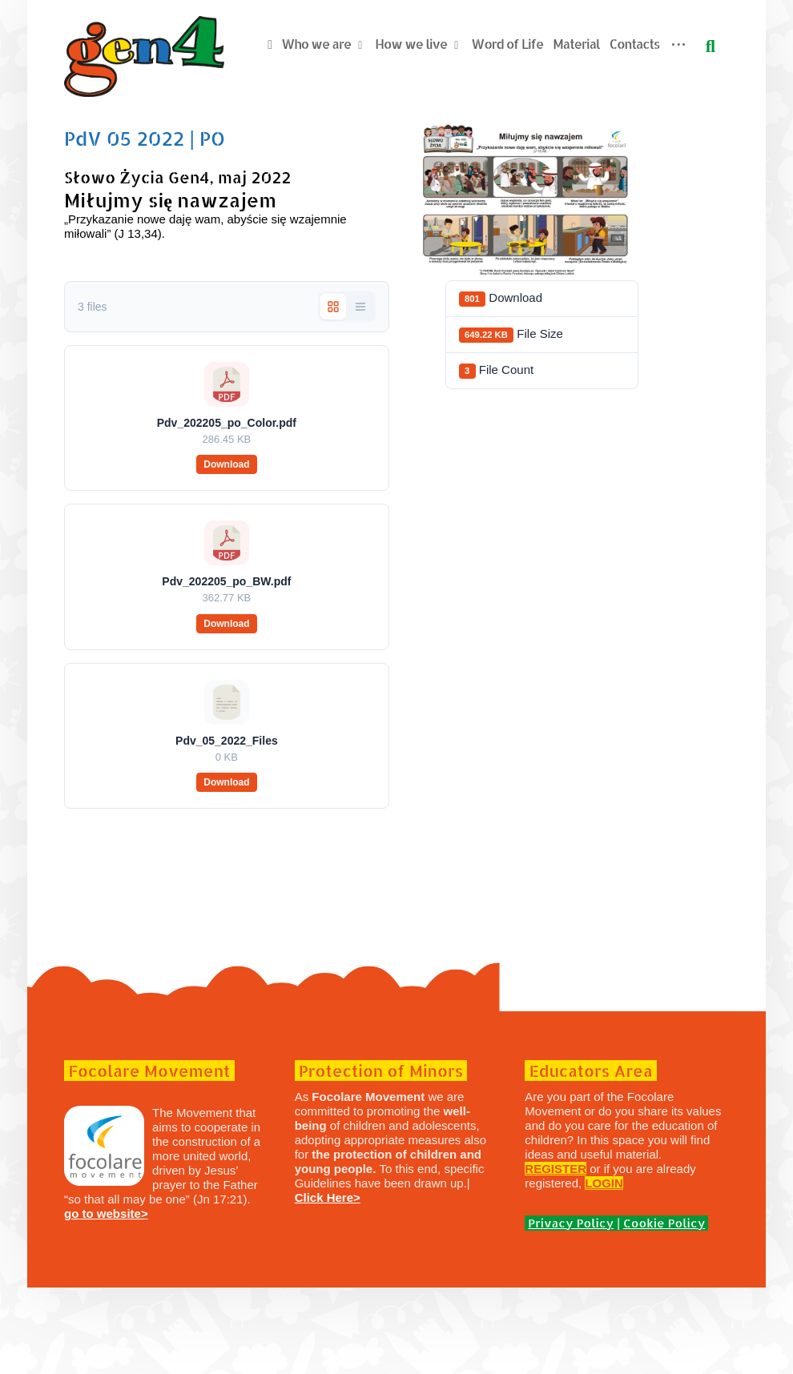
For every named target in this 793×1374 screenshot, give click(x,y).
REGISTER (551, 1255)
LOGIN (600, 1269)
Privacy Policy (567, 1309)
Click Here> (331, 1284)
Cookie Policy (660, 1309)
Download (232, 550)
